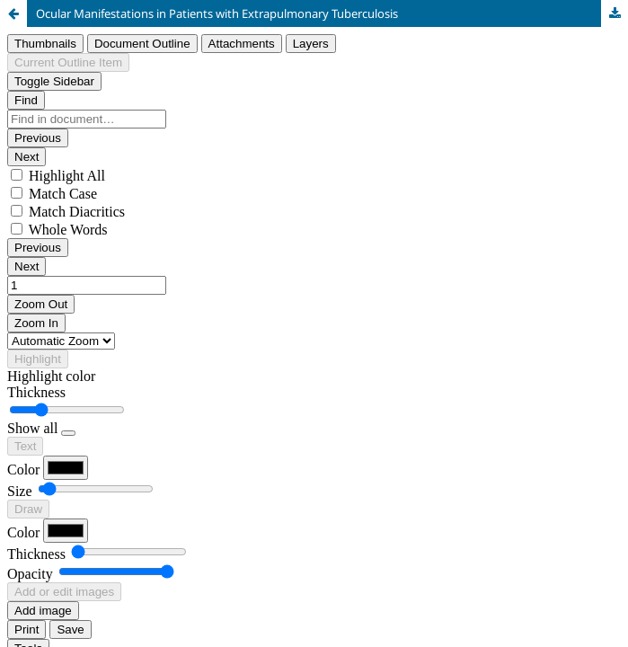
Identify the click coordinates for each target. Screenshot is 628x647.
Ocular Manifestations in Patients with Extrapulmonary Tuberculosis (217, 13)
